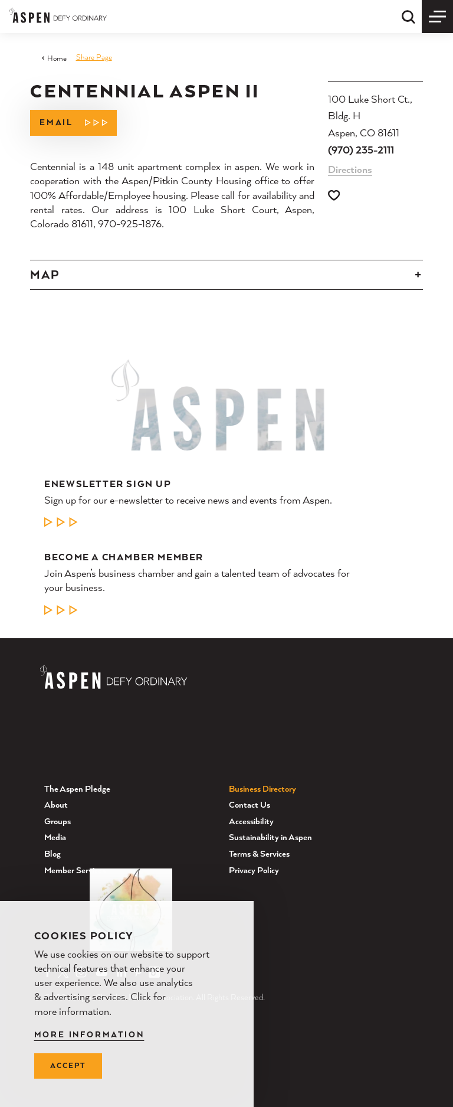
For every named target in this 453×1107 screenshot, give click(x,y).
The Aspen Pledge (77, 787)
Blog (52, 853)
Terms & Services (259, 853)
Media (55, 837)
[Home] (58, 15)
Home (54, 58)
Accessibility (251, 821)
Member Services (75, 869)
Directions (350, 169)
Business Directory (262, 787)
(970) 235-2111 (361, 149)
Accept (67, 1065)
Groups (57, 821)
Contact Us (249, 804)
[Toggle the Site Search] (408, 16)
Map (45, 274)
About (56, 804)
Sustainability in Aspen (270, 837)
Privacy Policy (254, 869)
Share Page (94, 57)
